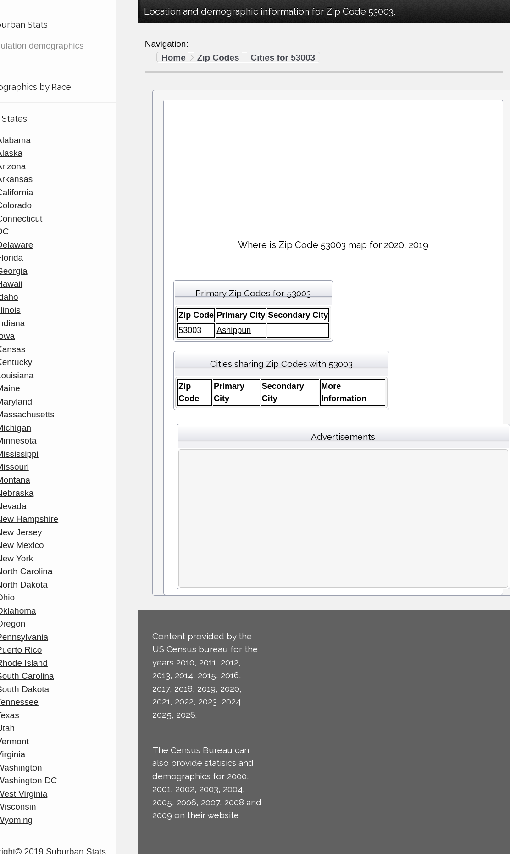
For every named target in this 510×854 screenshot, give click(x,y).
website (223, 815)
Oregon (32, 623)
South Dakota (44, 689)
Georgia (34, 271)
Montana (35, 480)
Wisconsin (38, 806)
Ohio (27, 597)
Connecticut (41, 218)
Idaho (29, 297)
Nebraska (36, 493)
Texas (29, 715)
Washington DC (48, 780)
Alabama (35, 140)
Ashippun (233, 330)
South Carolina (47, 676)
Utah (27, 728)
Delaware (36, 245)
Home (173, 57)
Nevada (33, 506)
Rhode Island (44, 663)
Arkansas (36, 179)
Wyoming (36, 820)
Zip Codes (218, 57)
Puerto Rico (41, 649)
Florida (31, 257)
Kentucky (36, 362)
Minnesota (38, 440)
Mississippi (39, 454)
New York (36, 558)
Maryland (36, 401)
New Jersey (41, 532)
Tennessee (39, 702)
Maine (30, 388)
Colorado (36, 205)
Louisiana (36, 375)
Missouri (34, 466)
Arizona (33, 166)
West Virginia (43, 794)
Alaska (31, 153)
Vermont (34, 741)
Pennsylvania (44, 637)
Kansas (32, 349)
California (36, 192)
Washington (41, 767)
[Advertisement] (333, 165)
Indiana (32, 323)
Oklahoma (38, 611)
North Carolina (46, 571)
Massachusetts (47, 414)
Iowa (27, 336)
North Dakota (44, 584)
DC (24, 231)
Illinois (30, 310)
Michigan (35, 428)
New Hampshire (49, 519)
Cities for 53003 (283, 57)
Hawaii (31, 283)
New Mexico (42, 545)
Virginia (32, 754)
